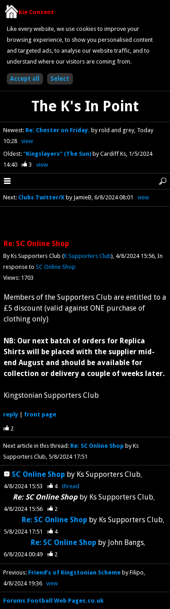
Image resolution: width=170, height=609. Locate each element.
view (27, 141)
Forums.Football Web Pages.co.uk (53, 600)
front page (40, 414)
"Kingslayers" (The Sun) (57, 153)
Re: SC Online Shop (97, 445)
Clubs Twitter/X (41, 197)
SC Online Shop (56, 266)
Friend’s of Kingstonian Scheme (74, 572)
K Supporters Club (87, 256)
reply (10, 414)
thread (70, 486)
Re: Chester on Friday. (58, 130)
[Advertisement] (85, 223)
